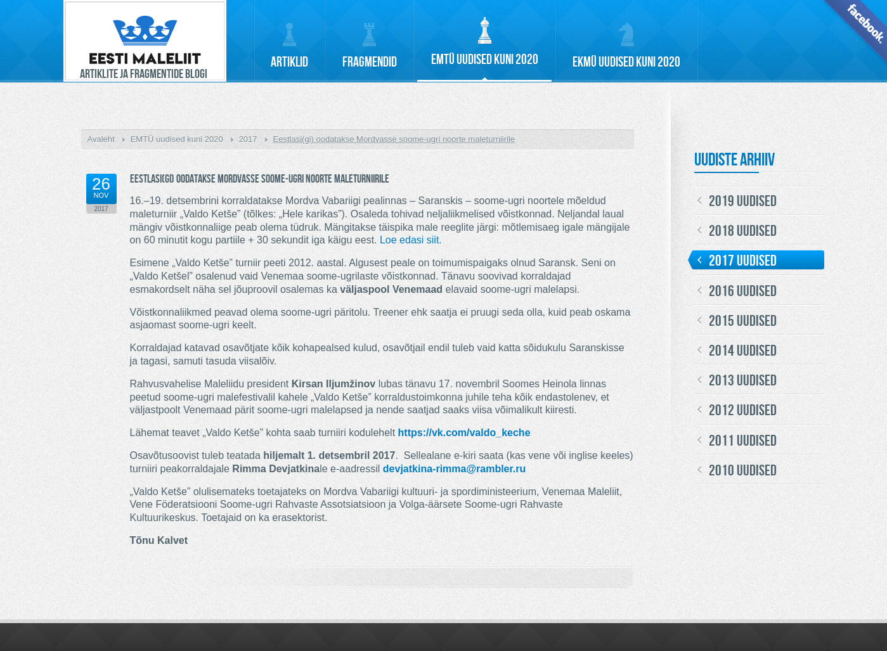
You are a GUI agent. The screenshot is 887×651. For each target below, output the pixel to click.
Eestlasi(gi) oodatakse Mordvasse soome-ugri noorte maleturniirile (394, 139)
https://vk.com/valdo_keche (464, 432)
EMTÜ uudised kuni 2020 (177, 139)
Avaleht (101, 139)
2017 (248, 139)
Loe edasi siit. (411, 240)
